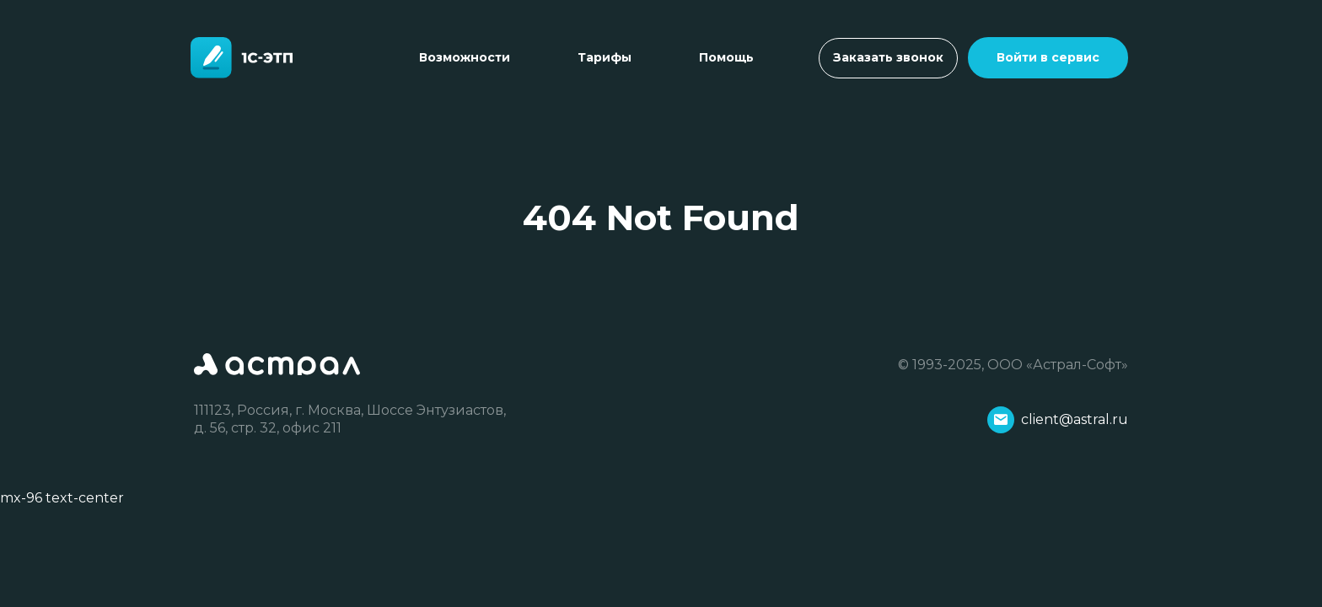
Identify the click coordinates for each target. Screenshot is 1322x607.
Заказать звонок (888, 57)
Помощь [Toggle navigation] (726, 57)
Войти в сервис (1048, 57)
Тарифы (604, 57)
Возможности (464, 57)
